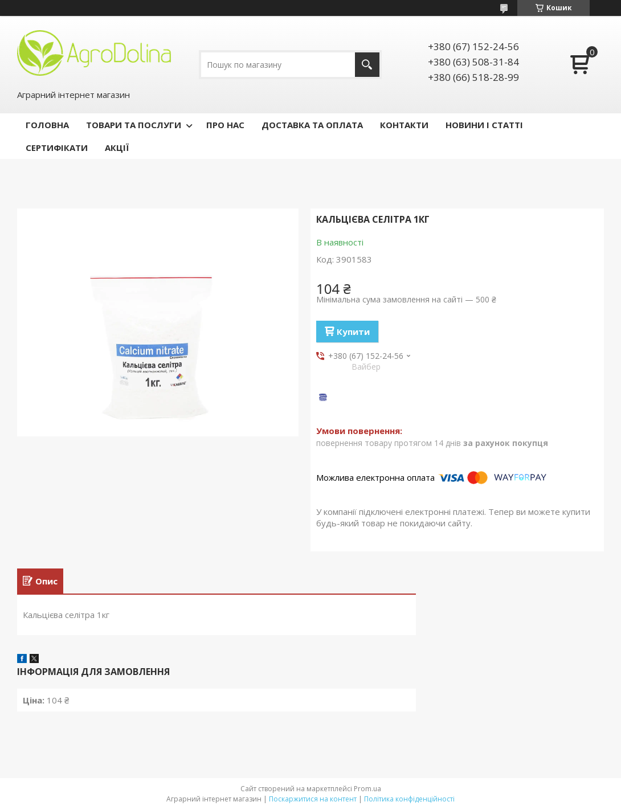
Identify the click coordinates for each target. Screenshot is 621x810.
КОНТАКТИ (404, 124)
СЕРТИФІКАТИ (57, 147)
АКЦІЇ (117, 147)
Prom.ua (367, 788)
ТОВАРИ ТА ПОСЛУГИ (133, 124)
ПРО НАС (225, 124)
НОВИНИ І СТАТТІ (484, 124)
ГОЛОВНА (47, 124)
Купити (353, 331)
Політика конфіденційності (409, 799)
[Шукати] (367, 64)
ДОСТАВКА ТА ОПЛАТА (312, 124)
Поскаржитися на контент (313, 799)
